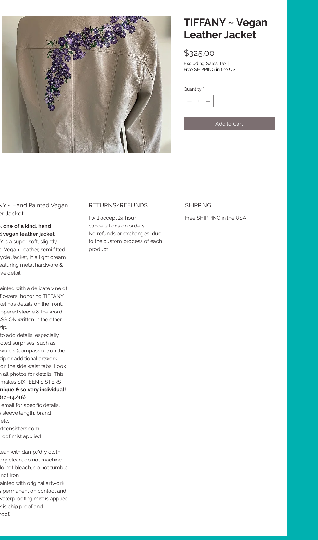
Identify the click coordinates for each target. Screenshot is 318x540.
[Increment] (208, 101)
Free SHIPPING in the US (210, 69)
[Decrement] (189, 101)
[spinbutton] (198, 101)
